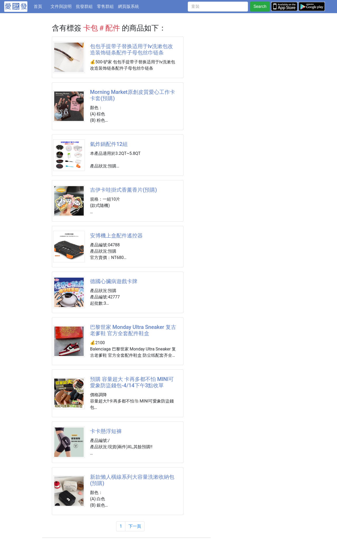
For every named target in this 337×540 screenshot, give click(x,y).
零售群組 (105, 6)
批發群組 (84, 6)
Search (260, 6)
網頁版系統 (128, 6)
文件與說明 (61, 6)
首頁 (41, 6)
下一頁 (134, 526)
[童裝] (218, 7)
